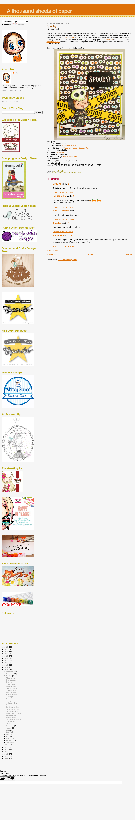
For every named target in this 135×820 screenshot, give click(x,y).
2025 (6, 649)
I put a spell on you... (13, 709)
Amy (16, 73)
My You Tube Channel (10, 101)
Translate (18, 24)
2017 (6, 667)
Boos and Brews (53, 42)
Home (90, 254)
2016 (6, 669)
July (7, 730)
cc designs (58, 172)
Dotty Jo (57, 184)
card (53, 172)
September (10, 726)
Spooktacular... (11, 680)
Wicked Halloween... (12, 688)
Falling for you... (11, 678)
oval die (70, 156)
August (9, 728)
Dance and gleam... (12, 690)
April (8, 736)
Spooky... (9, 682)
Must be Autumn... (12, 715)
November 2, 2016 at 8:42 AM (63, 246)
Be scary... (9, 699)
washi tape (108, 39)
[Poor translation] (10, 778)
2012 (6, 752)
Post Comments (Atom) (67, 260)
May (8, 734)
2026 (6, 647)
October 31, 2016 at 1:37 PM (63, 232)
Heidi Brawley (59, 196)
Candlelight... (10, 697)
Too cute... (9, 724)
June (8, 732)
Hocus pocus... (11, 701)
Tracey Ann (58, 235)
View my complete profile (11, 90)
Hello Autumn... (11, 722)
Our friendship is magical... (14, 719)
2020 (6, 660)
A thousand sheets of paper (39, 11)
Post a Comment (53, 250)
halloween (66, 172)
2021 (6, 658)
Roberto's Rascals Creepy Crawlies (78, 148)
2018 (6, 665)
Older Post (129, 254)
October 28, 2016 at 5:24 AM (63, 207)
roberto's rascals (75, 172)
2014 (6, 747)
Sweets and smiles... (12, 707)
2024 (6, 651)
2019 (6, 663)
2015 (6, 745)
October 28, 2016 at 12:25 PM (63, 219)
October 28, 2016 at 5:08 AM (63, 192)
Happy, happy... (11, 684)
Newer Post (51, 254)
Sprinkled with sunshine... (14, 713)
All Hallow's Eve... (12, 703)
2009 (6, 758)
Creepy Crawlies (68, 37)
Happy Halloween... (12, 694)
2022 (6, 656)
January (9, 742)
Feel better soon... (12, 711)
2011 (6, 754)
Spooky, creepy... (11, 686)
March (8, 738)
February (9, 740)
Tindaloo (57, 223)
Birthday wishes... (11, 717)
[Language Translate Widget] (15, 21)
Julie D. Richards (61, 211)
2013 (6, 749)
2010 (6, 756)
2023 (6, 654)
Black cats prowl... (12, 692)
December (10, 672)
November (10, 674)
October (9, 676)
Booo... (8, 705)
